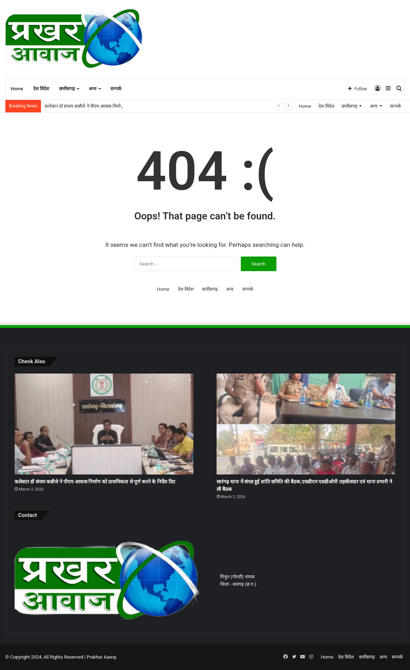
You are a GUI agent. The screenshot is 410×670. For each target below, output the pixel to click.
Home (17, 88)
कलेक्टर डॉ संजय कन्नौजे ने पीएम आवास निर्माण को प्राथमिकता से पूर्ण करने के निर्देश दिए (95, 481)
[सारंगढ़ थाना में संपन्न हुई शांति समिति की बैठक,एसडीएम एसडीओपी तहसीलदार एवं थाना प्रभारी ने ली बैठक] (306, 424)
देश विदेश (41, 88)
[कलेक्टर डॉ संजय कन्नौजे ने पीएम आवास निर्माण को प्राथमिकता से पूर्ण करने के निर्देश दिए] (104, 424)
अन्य (93, 88)
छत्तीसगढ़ (67, 88)
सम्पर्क (115, 88)
